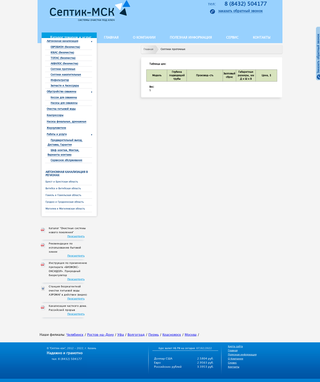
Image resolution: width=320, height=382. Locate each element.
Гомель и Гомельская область (63, 195)
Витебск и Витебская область (63, 188)
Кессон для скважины (64, 97)
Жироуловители (56, 128)
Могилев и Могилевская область (65, 209)
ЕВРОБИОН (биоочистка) (65, 47)
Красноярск (171, 334)
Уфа (120, 334)
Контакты (261, 37)
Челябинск (75, 334)
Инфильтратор (60, 80)
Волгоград (136, 334)
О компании (144, 37)
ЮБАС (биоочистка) (62, 53)
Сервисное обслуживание (66, 160)
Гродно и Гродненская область (65, 202)
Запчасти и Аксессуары (65, 86)
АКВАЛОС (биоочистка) (64, 64)
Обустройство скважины (61, 92)
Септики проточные (63, 69)
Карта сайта (235, 346)
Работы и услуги (57, 134)
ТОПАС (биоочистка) (63, 58)
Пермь (153, 334)
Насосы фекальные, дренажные (66, 122)
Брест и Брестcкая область (62, 182)
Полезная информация (191, 37)
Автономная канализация (62, 41)
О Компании (235, 359)
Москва (191, 334)
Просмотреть (76, 236)
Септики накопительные (66, 75)
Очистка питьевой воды (61, 109)
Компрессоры (55, 115)
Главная (111, 37)
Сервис (232, 37)
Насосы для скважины (64, 103)
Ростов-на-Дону (100, 334)
